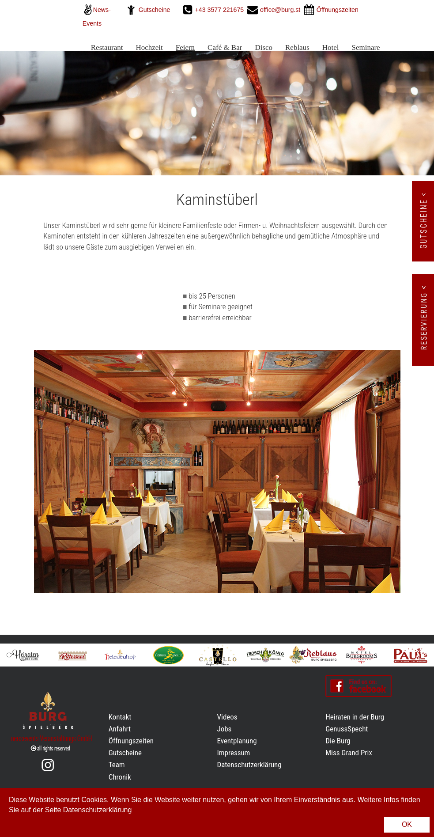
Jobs (224, 728)
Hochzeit (149, 47)
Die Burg (337, 740)
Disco (263, 47)
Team (117, 764)
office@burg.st (280, 9)
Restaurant (107, 47)
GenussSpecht (346, 728)
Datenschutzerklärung (249, 764)
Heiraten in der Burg (354, 716)
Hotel (330, 47)
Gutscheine (154, 9)
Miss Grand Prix (348, 752)
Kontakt (120, 716)
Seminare (365, 47)
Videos (227, 716)
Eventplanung (237, 740)
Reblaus (297, 47)
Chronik (120, 777)
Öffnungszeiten (131, 740)
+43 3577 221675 (220, 9)
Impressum (233, 752)
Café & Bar (225, 47)
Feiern (185, 47)
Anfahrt (120, 728)
